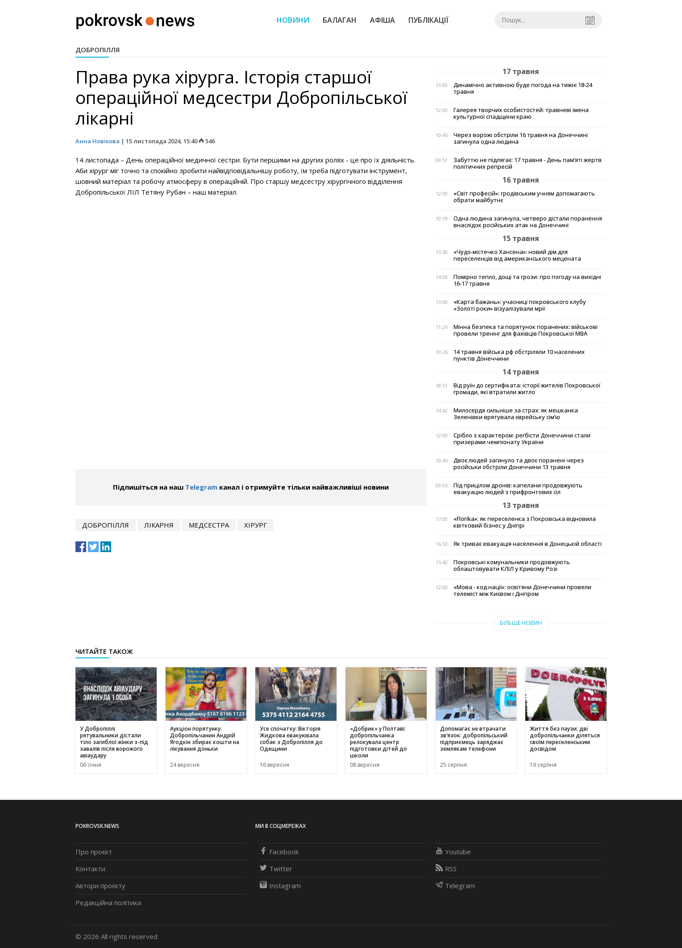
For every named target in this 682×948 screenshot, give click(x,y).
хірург (255, 524)
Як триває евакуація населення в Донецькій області (527, 544)
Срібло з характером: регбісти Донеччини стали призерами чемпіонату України (522, 438)
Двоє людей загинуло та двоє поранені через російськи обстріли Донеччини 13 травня (518, 463)
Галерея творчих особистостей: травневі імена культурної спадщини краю (521, 113)
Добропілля (97, 49)
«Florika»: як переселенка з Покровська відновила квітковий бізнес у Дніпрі (524, 522)
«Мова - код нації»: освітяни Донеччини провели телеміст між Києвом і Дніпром (522, 590)
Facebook (279, 851)
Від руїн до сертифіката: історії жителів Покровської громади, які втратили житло (526, 388)
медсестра (209, 524)
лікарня (159, 524)
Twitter (276, 868)
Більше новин (521, 623)
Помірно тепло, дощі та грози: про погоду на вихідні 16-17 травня (527, 280)
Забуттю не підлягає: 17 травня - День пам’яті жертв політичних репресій (527, 163)
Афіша (382, 20)
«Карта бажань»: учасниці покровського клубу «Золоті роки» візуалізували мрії (519, 305)
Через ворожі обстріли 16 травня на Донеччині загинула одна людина (520, 138)
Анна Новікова (97, 141)
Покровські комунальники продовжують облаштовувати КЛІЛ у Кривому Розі (511, 565)
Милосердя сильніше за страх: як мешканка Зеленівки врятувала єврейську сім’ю (515, 413)
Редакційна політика (108, 902)
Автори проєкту (100, 885)
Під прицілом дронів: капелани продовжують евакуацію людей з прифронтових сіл (517, 488)
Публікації (428, 20)
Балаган (340, 20)
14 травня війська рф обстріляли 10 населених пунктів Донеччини (519, 355)
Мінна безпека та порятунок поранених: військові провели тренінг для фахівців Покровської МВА (525, 330)
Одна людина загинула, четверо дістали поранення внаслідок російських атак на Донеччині (527, 222)
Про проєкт (93, 851)
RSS (446, 868)
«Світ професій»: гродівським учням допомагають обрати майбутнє (524, 197)
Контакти (90, 868)
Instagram (280, 885)
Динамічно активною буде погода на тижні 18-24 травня (522, 88)
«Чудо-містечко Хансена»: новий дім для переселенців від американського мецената (517, 255)
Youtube (453, 851)
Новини (293, 20)
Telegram (201, 486)
